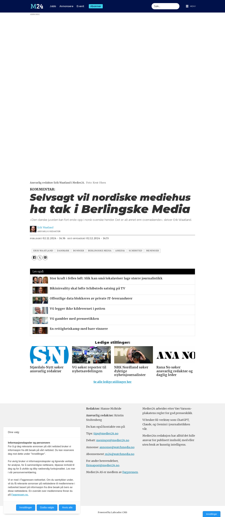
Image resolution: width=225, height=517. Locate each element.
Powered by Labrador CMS (112, 512)
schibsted (135, 250)
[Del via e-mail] (45, 257)
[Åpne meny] (191, 6)
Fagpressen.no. (20, 494)
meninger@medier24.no (112, 440)
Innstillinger (211, 514)
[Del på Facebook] (34, 257)
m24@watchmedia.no (119, 454)
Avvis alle (67, 507)
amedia (120, 250)
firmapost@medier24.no (102, 465)
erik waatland (43, 250)
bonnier (78, 250)
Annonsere (66, 6)
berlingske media (100, 250)
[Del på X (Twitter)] (39, 257)
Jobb (53, 6)
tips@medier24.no (105, 433)
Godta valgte (47, 507)
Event (80, 6)
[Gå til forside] (37, 6)
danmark (63, 250)
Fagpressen (130, 472)
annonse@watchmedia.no (117, 447)
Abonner (95, 6)
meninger (152, 250)
